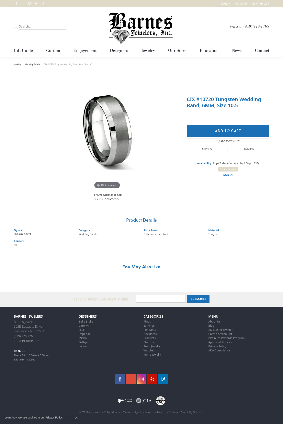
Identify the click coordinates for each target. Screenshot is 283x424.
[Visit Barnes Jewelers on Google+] (22, 3)
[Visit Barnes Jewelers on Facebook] (16, 3)
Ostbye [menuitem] (83, 342)
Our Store (177, 50)
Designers (119, 50)
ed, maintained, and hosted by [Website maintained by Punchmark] (153, 412)
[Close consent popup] (76, 418)
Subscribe (198, 299)
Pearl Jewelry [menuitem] (151, 346)
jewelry (17, 64)
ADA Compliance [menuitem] (219, 350)
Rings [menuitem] (147, 321)
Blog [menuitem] (211, 325)
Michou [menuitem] (83, 338)
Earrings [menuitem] (148, 325)
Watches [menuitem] (149, 350)
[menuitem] (125, 401)
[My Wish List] (260, 3)
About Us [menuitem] (214, 321)
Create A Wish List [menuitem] (220, 334)
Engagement (84, 50)
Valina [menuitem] (83, 346)
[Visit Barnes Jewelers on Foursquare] (42, 3)
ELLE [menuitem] (82, 330)
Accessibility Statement (192, 412)
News (237, 50)
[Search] (225, 3)
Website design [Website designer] (130, 412)
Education (209, 50)
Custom (53, 50)
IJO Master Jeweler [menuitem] (220, 330)
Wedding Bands (32, 64)
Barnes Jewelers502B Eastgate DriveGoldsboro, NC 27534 (29, 331)
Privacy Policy (53, 417)
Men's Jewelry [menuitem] (152, 354)
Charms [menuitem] (148, 342)
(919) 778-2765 (107, 199)
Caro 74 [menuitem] (84, 325)
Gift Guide (23, 50)
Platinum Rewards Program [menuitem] (226, 338)
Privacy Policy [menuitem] (217, 346)
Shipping (207, 148)
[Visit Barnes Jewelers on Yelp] (36, 3)
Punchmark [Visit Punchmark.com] (174, 412)
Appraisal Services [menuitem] (220, 342)
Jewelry (148, 50)
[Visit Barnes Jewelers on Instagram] (29, 3)
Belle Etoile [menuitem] (86, 321)
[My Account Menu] (240, 3)
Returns (249, 148)
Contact (262, 50)
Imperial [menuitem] (84, 334)
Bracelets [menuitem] (149, 338)
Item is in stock (228, 169)
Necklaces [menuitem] (150, 334)
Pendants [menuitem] (149, 330)
